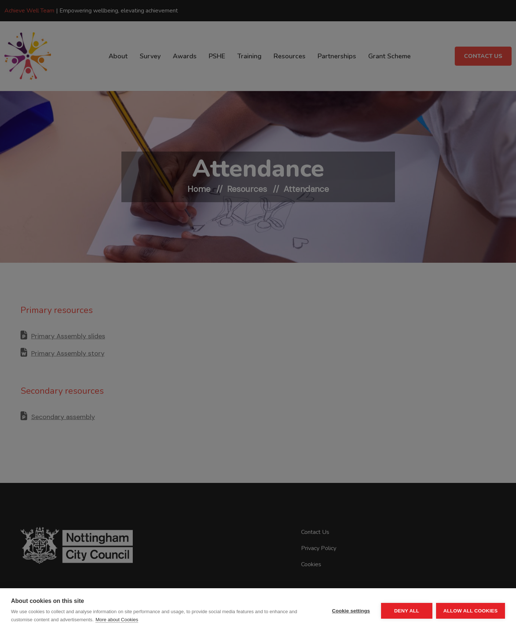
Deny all (406, 611)
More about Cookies (116, 619)
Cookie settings (351, 611)
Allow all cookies (470, 611)
